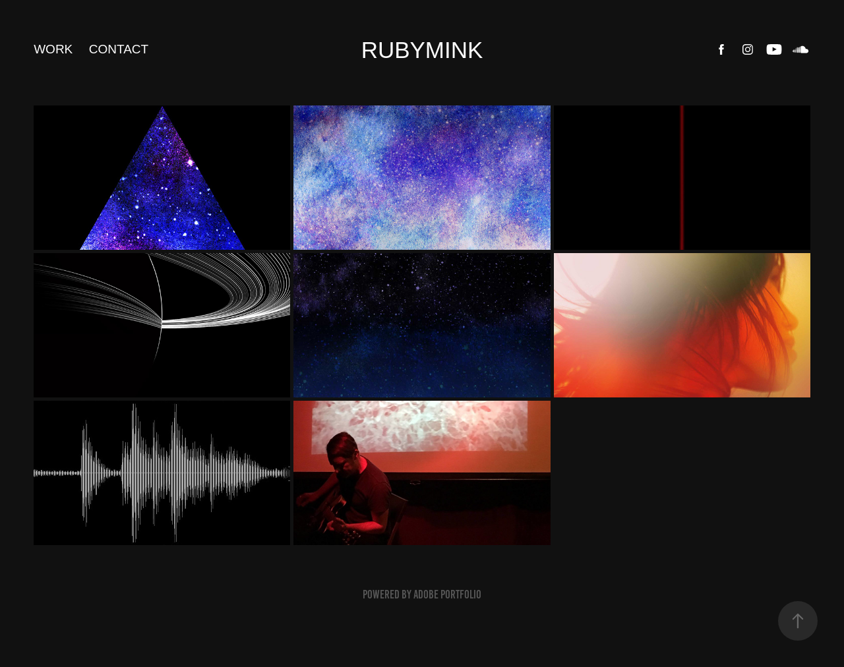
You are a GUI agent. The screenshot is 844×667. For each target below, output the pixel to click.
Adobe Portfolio (447, 594)
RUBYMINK (422, 50)
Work (53, 49)
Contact (118, 49)
